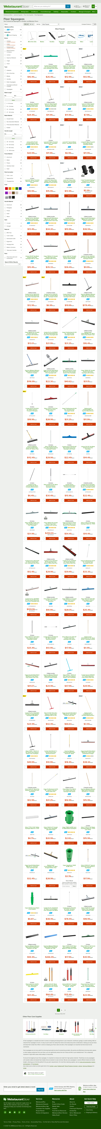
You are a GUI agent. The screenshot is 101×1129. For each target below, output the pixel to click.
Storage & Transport (84, 11)
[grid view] (26, 24)
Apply (13, 100)
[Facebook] (14, 1112)
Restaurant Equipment (12, 11)
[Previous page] (55, 1010)
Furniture (73, 11)
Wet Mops (92, 1034)
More (94, 11)
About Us (72, 1102)
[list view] (31, 24)
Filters (6, 24)
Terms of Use (26, 1122)
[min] (8, 97)
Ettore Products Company (71, 1066)
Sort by (38, 24)
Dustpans (61, 1034)
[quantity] (25, 81)
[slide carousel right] (92, 38)
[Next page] (65, 1010)
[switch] (94, 24)
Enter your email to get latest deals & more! (19, 1087)
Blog (53, 1102)
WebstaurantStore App (42, 1106)
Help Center (90, 1102)
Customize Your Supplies (43, 1108)
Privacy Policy (16, 1122)
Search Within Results (11, 262)
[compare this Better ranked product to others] (81, 49)
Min (5, 95)
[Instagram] (5, 1112)
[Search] (19, 264)
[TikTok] (19, 1112)
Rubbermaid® (61, 1066)
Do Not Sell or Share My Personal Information (56, 1122)
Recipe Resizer (40, 1110)
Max (15, 95)
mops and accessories (85, 1062)
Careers (72, 1106)
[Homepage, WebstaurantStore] (17, 6)
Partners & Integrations (42, 1113)
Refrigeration (25, 11)
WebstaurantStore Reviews (59, 1113)
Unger (24, 1068)
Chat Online (88, 1110)
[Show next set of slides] (95, 1028)
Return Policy (73, 1115)
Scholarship (73, 1110)
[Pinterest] (24, 1112)
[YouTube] (9, 1112)
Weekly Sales (56, 1106)
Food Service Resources (59, 1110)
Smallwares (34, 11)
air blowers (35, 1064)
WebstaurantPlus (40, 1102)
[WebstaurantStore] (19, 1099)
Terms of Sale (7, 1122)
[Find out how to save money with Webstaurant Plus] (28, 71)
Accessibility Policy (36, 1122)
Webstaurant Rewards (42, 1104)
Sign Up (40, 1090)
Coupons (54, 1108)
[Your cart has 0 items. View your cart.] (94, 6)
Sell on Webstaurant (75, 1113)
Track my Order (90, 1106)
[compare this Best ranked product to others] (24, 49)
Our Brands (73, 1104)
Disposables (64, 11)
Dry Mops (46, 1034)
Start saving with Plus (60, 1090)
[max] (18, 97)
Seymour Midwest (87, 1066)
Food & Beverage (46, 11)
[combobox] (49, 6)
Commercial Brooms (30, 1034)
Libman (80, 1066)
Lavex (55, 1066)
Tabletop (55, 11)
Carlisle (51, 1066)
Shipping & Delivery (90, 1112)
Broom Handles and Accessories (77, 1035)
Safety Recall (55, 1115)
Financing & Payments (76, 1108)
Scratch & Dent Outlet (58, 1104)
